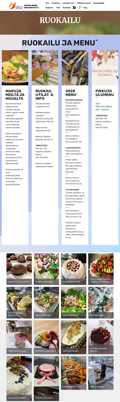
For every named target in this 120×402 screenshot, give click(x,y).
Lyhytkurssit (68, 3)
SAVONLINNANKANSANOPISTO (31, 6)
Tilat (58, 8)
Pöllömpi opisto (84, 3)
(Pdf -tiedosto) (102, 110)
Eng (83, 8)
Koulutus (56, 3)
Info (47, 3)
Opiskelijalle (98, 3)
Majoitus (49, 8)
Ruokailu (67, 8)
